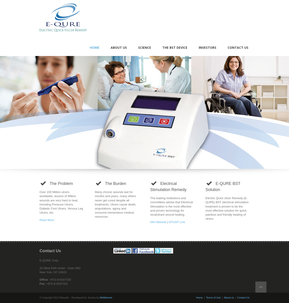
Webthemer (106, 297)
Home (199, 297)
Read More (47, 220)
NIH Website (158, 222)
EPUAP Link (177, 222)
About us (229, 297)
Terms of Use (213, 297)
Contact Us (243, 297)
